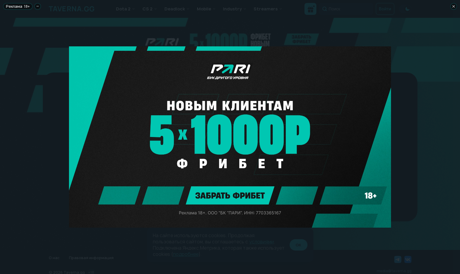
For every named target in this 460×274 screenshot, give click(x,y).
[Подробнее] (37, 6)
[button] (230, 35)
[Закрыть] (453, 6)
